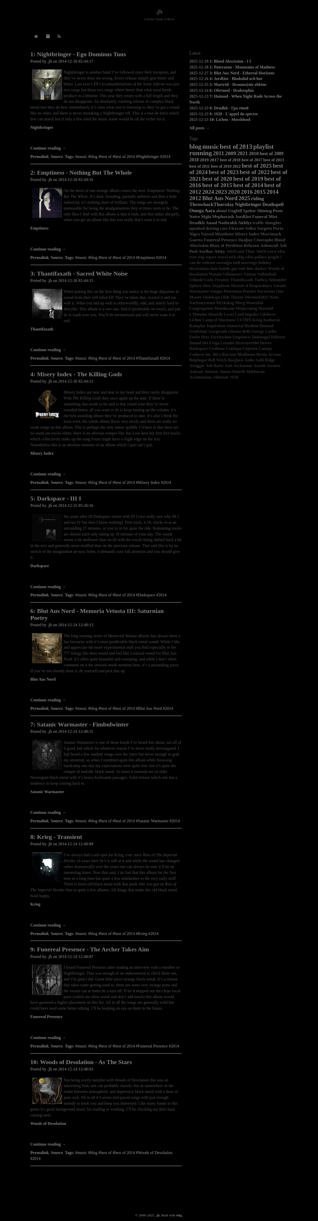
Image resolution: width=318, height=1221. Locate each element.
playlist (263, 146)
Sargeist (264, 228)
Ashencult (269, 245)
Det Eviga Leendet (218, 343)
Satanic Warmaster (47, 792)
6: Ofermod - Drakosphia (232, 90)
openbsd (197, 228)
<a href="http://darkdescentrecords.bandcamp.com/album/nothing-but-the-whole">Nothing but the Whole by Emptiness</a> (106, 239)
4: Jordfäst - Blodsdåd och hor (236, 78)
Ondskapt (211, 297)
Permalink (39, 156)
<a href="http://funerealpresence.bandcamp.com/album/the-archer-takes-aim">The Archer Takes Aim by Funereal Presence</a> (106, 1027)
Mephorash (223, 216)
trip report (207, 257)
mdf (236, 262)
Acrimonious (200, 377)
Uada (208, 280)
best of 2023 (224, 172)
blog (195, 146)
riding (257, 198)
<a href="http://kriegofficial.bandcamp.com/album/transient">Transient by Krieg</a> (106, 915)
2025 (244, 198)
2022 (237, 166)
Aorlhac (206, 251)
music (210, 146)
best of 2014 (248, 185)
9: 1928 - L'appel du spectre (234, 114)
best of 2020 (217, 178)
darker (261, 268)
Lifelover (268, 314)
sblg (240, 257)
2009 (230, 153)
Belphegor (198, 360)
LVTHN (244, 320)
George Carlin (263, 331)
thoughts (273, 222)
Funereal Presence (46, 1016)
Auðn (249, 360)
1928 (234, 377)
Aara (210, 210)
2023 (221, 191)
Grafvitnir (198, 331)
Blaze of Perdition (226, 245)
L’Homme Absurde (206, 314)
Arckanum (242, 365)
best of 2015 (217, 185)
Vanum (250, 274)
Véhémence (233, 274)
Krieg (35, 904)
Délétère (278, 337)
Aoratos (273, 365)
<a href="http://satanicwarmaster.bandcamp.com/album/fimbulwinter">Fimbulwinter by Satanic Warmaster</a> (106, 802)
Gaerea (196, 239)
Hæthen (251, 326)
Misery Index (42, 453)
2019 (204, 159)
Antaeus (211, 371)
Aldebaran (255, 371)
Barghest (235, 360)
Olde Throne (232, 297)
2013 (245, 146)
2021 (242, 153)
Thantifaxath (41, 329)
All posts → (199, 128)
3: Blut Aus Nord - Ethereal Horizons (242, 73)
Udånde (196, 280)
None (274, 297)
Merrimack (270, 234)
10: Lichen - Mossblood (230, 119)
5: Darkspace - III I (55, 498)
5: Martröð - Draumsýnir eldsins (238, 84)
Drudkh (197, 222)
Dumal (195, 343)
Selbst (250, 228)
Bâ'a (217, 354)
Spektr (249, 210)
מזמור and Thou (240, 251)
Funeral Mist (264, 216)
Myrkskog (225, 303)
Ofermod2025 (257, 297)
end (242, 268)
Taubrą (260, 280)
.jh (159, 11)
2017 (214, 159)
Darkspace (39, 566)
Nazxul (207, 234)
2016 (247, 191)
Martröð (265, 308)
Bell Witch (217, 360)
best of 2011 (199, 166)
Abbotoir (221, 377)
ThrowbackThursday (211, 204)
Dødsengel (261, 337)
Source (57, 156)
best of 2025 (257, 165)
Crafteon (217, 348)
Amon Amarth (232, 371)
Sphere (195, 285)
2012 (195, 198)
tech (232, 257)
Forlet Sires (199, 337)
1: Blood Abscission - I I (230, 61)
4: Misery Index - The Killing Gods (76, 374)
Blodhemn (246, 354)
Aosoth (259, 365)
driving (212, 228)
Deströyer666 (247, 343)
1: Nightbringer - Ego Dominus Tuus (78, 54)
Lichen (195, 320)
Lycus (229, 314)
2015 (260, 191)
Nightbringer (41, 127)
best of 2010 (221, 166)
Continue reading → (48, 148)
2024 (208, 191)
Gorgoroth (218, 331)
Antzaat (196, 371)
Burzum (229, 354)
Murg (240, 303)
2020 (234, 191)
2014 (272, 191)
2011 (218, 153)
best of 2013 (273, 160)
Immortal (235, 326)
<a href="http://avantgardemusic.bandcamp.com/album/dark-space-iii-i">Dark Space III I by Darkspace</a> (106, 577)
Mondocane (224, 308)
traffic (258, 222)
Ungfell (235, 210)
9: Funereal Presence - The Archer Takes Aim (89, 949)
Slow (207, 285)
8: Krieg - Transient (56, 837)
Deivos (265, 343)
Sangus (216, 291)
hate (214, 268)
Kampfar (197, 326)
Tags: (69, 156)
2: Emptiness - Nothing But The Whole (81, 172)
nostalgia (224, 262)
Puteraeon (233, 291)
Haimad (266, 326)
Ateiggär (197, 365)
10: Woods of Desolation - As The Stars (81, 1062)
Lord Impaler (247, 314)
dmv (250, 268)
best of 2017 (252, 160)
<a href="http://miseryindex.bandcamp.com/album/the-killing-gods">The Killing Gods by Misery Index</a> (106, 464)
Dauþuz (245, 239)
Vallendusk (267, 274)
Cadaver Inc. (200, 354)
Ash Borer (215, 365)
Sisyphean (221, 285)
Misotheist (224, 234)
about (221, 210)
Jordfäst (243, 216)
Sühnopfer (277, 280)
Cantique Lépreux (242, 348)
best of (229, 146)
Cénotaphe (263, 239)
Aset (228, 365)
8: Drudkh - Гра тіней (229, 108)
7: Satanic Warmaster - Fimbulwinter (79, 724)
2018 (194, 159)
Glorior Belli (239, 331)
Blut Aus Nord (43, 679)
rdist (249, 257)
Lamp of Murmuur (219, 320)
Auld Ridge (265, 360)
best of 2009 (271, 153)
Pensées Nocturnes (259, 291)
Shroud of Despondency (251, 285)
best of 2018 (230, 160)
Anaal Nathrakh (221, 222)
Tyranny (221, 280)
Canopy (265, 348)
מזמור (261, 251)
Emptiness (39, 228)
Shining (264, 210)
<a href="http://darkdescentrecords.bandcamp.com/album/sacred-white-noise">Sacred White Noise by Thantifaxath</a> (106, 340)
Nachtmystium (202, 303)
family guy (228, 268)
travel (222, 257)
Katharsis (271, 320)
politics (260, 257)
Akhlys (244, 222)
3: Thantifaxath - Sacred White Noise (79, 273)
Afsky (219, 251)
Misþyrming (246, 308)
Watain (215, 274)
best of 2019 (248, 178)
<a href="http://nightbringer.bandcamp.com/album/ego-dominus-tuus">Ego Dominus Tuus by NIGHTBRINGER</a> (106, 138)
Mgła (206, 216)
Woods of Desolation (48, 1123)
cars (224, 228)
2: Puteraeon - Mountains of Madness (242, 67)
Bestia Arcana (268, 354)
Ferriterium (221, 337)
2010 (254, 153)
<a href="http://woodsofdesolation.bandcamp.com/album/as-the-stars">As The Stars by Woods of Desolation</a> (106, 1134)
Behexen (251, 245)
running (200, 153)
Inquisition (216, 326)
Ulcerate (236, 228)
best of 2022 (255, 172)
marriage (249, 262)
